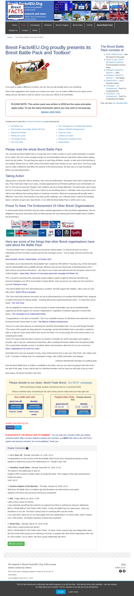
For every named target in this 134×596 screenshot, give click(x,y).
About (34, 30)
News (23, 25)
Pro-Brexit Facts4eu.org (35, 121)
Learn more (73, 592)
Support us (13, 30)
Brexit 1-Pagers (62, 25)
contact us (39, 571)
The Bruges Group (18, 139)
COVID (90, 25)
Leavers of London (66, 136)
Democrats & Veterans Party (70, 139)
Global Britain (63, 142)
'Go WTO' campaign (80, 382)
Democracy (112, 81)
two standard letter (120, 103)
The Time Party (17, 142)
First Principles (114, 54)
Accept (61, 592)
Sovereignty (35, 25)
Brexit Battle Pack (105, 25)
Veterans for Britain (18, 132)
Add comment (16, 544)
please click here (50, 112)
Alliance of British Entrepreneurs (71, 129)
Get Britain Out (17, 126)
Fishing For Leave (18, 136)
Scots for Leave (64, 132)
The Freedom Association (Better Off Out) (27, 129)
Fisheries (48, 25)
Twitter (18, 427)
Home (14, 25)
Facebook (10, 427)
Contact (25, 30)
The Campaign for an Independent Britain (75, 126)
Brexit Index (78, 25)
